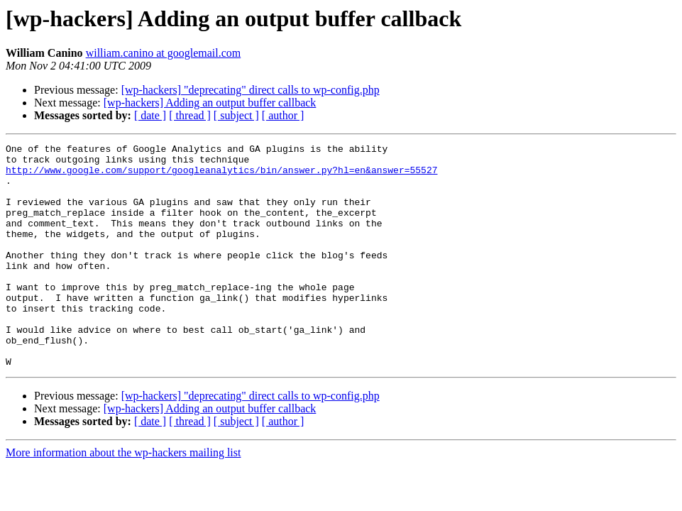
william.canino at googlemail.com (163, 53)
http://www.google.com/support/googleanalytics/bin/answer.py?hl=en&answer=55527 (221, 176)
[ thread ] (190, 115)
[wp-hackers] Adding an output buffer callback (210, 103)
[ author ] (283, 115)
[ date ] (150, 115)
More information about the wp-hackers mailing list (123, 497)
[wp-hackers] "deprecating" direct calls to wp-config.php (250, 90)
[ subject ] (236, 115)
